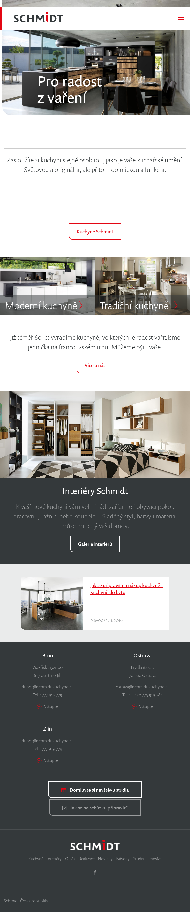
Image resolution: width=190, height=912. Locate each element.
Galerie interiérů (95, 543)
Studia (138, 858)
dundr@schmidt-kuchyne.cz (47, 687)
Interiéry (54, 858)
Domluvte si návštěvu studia (95, 789)
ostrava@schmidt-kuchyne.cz (142, 687)
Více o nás (95, 365)
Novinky (105, 858)
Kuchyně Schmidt (95, 231)
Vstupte (47, 706)
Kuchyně (35, 858)
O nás (70, 858)
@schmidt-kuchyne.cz (53, 741)
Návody (123, 858)
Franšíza (154, 858)
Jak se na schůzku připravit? (95, 807)
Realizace (87, 858)
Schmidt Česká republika (26, 901)
